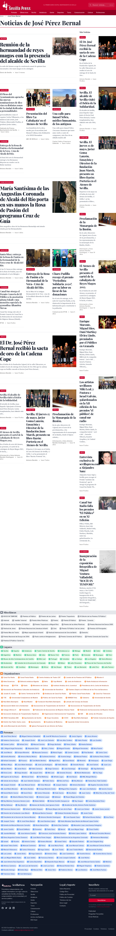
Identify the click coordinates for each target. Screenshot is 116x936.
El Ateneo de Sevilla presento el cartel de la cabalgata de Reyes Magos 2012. (11, 436)
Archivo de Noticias (37, 917)
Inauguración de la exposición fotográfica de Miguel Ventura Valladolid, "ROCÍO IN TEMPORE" (88, 570)
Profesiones (100, 12)
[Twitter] (6, 908)
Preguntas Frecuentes (96, 914)
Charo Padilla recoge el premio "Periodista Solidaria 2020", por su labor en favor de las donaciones (62, 284)
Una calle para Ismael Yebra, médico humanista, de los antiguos (64, 119)
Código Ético (64, 891)
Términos (103, 929)
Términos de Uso (65, 900)
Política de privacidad (103, 906)
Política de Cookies (66, 897)
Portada (14, 12)
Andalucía (43, 12)
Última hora (24, 12)
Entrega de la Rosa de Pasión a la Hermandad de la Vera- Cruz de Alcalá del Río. (11, 149)
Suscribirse (101, 900)
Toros (69, 12)
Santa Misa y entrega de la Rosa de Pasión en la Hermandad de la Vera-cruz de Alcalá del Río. (11, 260)
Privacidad (88, 929)
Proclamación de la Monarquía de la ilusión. (64, 417)
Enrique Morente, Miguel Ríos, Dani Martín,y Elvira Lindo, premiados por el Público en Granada (88, 333)
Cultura (90, 12)
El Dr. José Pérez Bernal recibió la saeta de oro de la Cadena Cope (88, 50)
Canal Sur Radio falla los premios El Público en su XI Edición (87, 511)
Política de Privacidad (67, 894)
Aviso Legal (63, 903)
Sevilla (33, 12)
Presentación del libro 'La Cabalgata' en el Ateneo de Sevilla (36, 119)
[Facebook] (3, 908)
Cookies (96, 929)
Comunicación (79, 12)
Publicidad (92, 911)
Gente (52, 12)
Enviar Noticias (93, 917)
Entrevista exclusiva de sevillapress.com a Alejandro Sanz (90, 464)
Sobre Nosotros (65, 889)
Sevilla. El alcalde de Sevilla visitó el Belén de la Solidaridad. (10, 397)
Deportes (60, 12)
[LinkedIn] (14, 908)
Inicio (1, 16)
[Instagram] (10, 908)
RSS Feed (34, 920)
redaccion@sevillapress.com (23, 930)
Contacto (63, 906)
